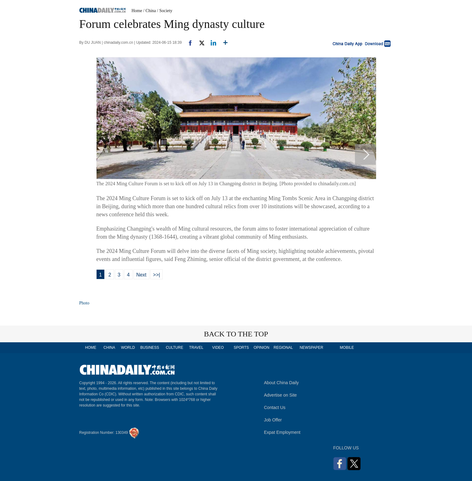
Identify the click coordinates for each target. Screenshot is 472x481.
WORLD (128, 347)
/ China (149, 10)
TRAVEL (196, 347)
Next (141, 274)
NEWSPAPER (311, 347)
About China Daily (281, 382)
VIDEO (218, 347)
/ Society (164, 10)
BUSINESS (149, 347)
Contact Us (274, 407)
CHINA (109, 347)
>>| (156, 274)
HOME (90, 347)
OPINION (262, 347)
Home (137, 10)
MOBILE (347, 347)
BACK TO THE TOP (236, 334)
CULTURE (174, 347)
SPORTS (241, 347)
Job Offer (273, 419)
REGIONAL (283, 347)
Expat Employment (282, 432)
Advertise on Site (280, 395)
